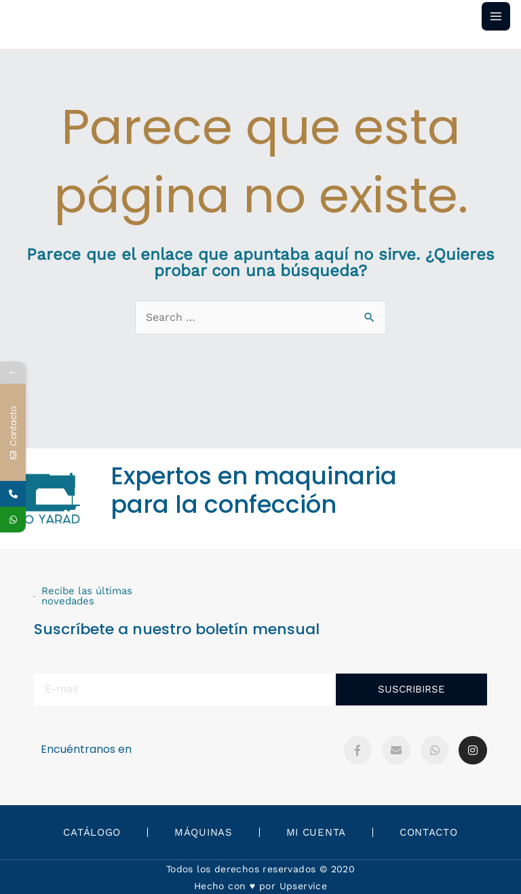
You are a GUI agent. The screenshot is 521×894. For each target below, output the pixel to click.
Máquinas (203, 832)
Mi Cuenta (316, 832)
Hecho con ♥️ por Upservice (260, 885)
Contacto (429, 832)
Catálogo (92, 832)
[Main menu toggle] (496, 16)
